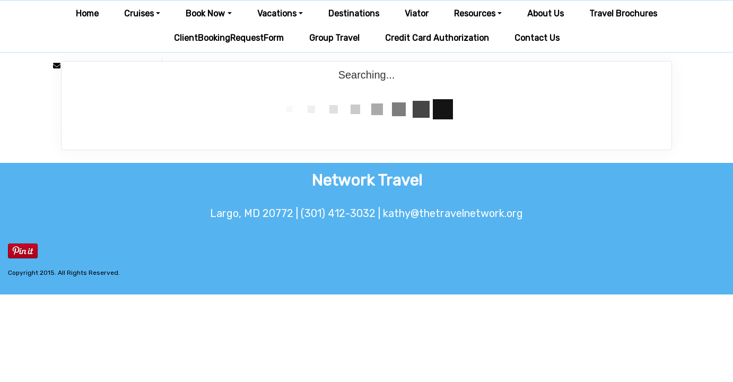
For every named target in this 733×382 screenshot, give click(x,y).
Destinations (353, 13)
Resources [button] (474, 13)
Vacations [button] (276, 13)
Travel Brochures (623, 13)
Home (87, 13)
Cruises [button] (139, 13)
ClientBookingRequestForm (229, 38)
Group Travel (334, 38)
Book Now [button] (205, 13)
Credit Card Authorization (437, 38)
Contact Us (537, 38)
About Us (545, 13)
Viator (417, 13)
